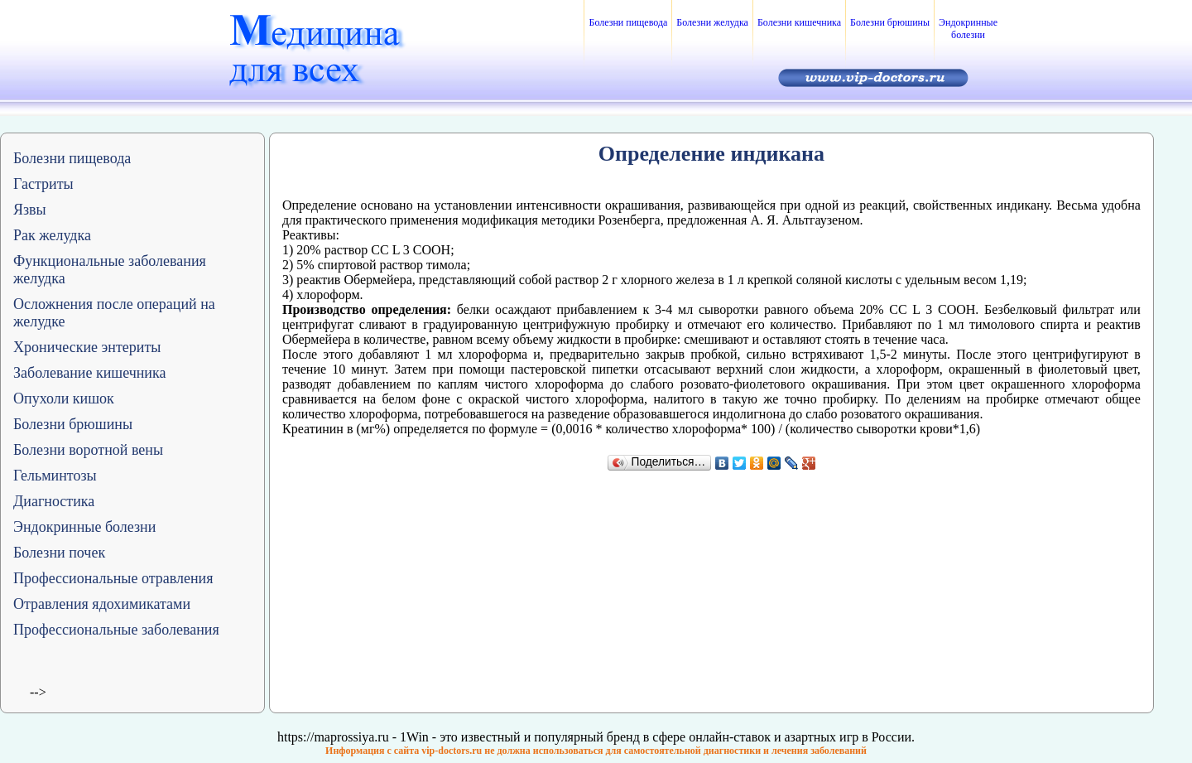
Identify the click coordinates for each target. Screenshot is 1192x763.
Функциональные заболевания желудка (109, 270)
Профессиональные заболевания (116, 629)
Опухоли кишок (63, 398)
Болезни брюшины (890, 22)
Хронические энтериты (87, 347)
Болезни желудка (712, 22)
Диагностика (53, 501)
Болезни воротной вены (88, 450)
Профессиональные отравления (113, 578)
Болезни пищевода (628, 22)
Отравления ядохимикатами (101, 604)
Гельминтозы (55, 475)
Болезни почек (59, 552)
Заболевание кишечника (89, 373)
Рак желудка (52, 235)
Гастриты (43, 184)
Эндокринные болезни (968, 29)
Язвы (29, 209)
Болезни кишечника (799, 22)
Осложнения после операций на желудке (114, 313)
